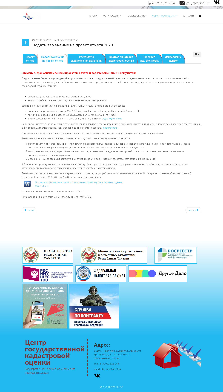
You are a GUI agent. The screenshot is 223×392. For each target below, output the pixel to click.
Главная (93, 15)
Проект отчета (30, 59)
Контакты (188, 15)
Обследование (136, 15)
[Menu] (200, 15)
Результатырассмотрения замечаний (87, 59)
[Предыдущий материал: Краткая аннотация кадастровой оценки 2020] (29, 210)
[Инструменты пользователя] (197, 54)
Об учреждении (112, 15)
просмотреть (110, 127)
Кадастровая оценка (164, 15)
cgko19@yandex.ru (112, 118)
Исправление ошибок (173, 59)
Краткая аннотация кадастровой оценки (121, 59)
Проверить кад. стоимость (149, 59)
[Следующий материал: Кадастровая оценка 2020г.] (193, 210)
